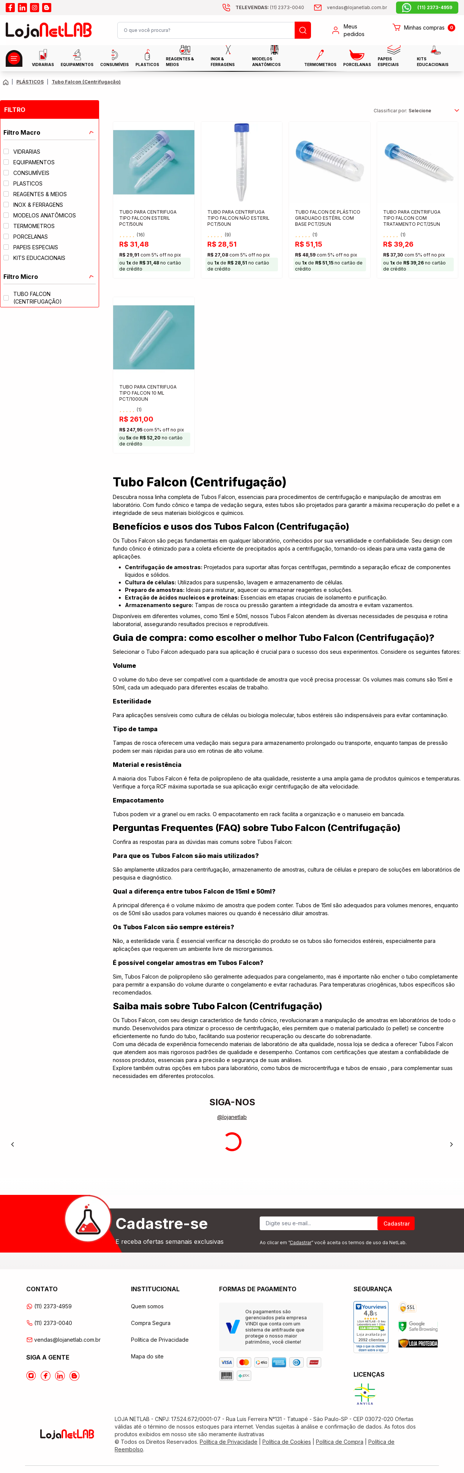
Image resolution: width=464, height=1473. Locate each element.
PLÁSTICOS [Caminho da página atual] (30, 82)
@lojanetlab (232, 1117)
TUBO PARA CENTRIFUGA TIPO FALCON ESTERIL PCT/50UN (148, 218)
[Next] (451, 1144)
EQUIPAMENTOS (77, 58)
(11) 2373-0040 (49, 1323)
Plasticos (147, 58)
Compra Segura (150, 1323)
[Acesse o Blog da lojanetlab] (74, 1376)
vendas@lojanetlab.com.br (63, 1339)
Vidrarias (43, 58)
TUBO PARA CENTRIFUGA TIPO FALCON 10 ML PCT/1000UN (148, 393)
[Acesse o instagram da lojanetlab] (34, 7)
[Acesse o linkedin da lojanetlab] (22, 7)
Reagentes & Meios (180, 58)
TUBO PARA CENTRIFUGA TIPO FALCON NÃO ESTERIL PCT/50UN (238, 218)
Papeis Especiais (389, 58)
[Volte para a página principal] (5, 82)
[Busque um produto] (303, 30)
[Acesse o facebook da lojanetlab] (10, 7)
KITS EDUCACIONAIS (432, 58)
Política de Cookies (286, 1441)
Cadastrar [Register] (397, 1223)
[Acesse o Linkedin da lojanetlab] (60, 1376)
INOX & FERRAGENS (223, 58)
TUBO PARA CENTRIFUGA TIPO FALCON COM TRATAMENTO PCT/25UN (411, 218)
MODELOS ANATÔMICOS (266, 58)
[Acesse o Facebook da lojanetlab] (46, 1376)
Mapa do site (147, 1356)
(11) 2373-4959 (49, 1306)
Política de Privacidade (160, 1339)
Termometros (320, 58)
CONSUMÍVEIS (114, 58)
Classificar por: (390, 110)
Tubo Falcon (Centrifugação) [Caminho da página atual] (86, 82)
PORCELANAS (357, 58)
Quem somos (147, 1306)
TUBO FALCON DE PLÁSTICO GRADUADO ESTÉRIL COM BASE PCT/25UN (327, 218)
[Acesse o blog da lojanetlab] (46, 7)
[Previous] (12, 1144)
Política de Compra (339, 1441)
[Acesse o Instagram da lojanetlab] (31, 1376)
